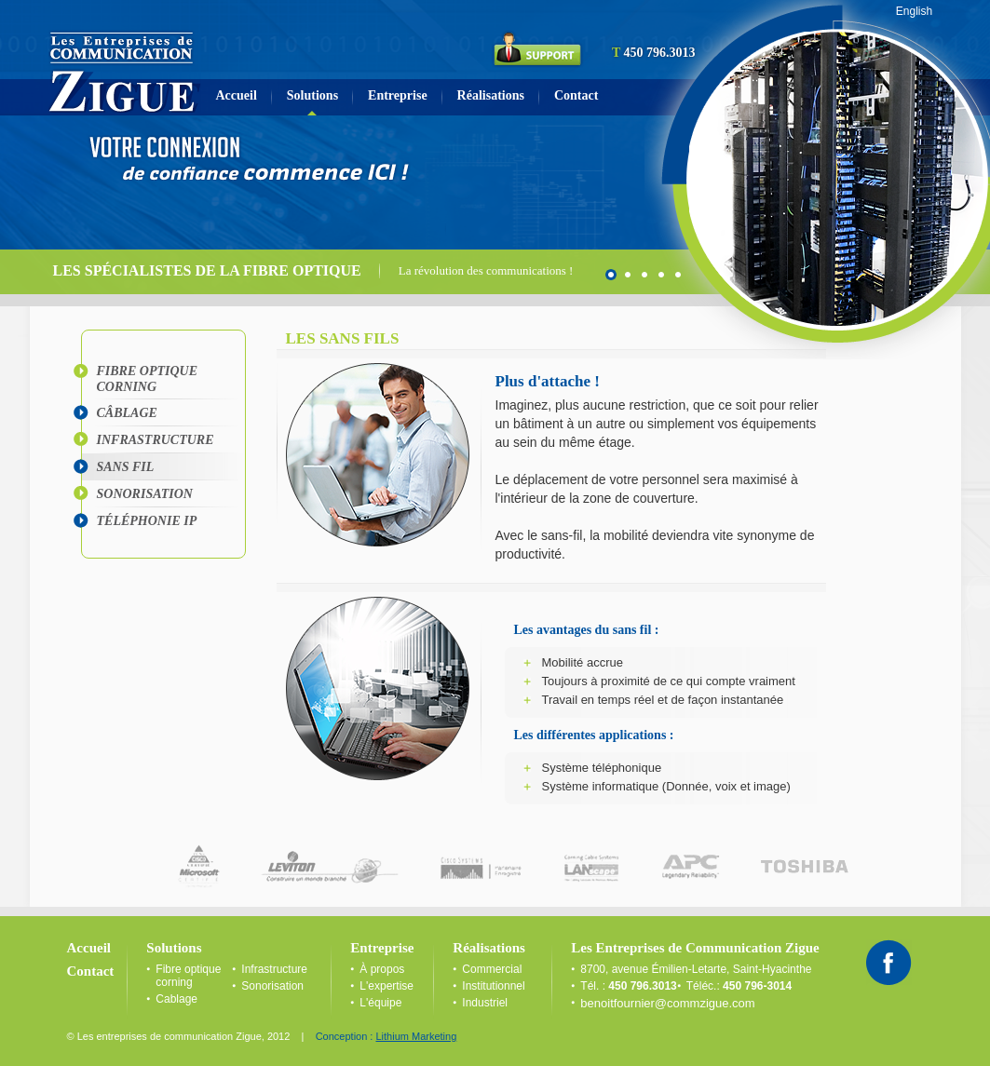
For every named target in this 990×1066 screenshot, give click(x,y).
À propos (381, 969)
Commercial (492, 969)
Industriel (485, 1002)
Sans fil (126, 467)
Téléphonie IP (147, 521)
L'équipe (380, 1002)
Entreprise (397, 95)
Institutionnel (493, 985)
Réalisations (490, 95)
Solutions (312, 95)
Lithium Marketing (415, 1036)
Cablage (176, 998)
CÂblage (127, 413)
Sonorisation (145, 494)
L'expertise (386, 985)
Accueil (236, 95)
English (914, 11)
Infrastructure (155, 440)
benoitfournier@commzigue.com (667, 1003)
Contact (576, 95)
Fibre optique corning (147, 379)
